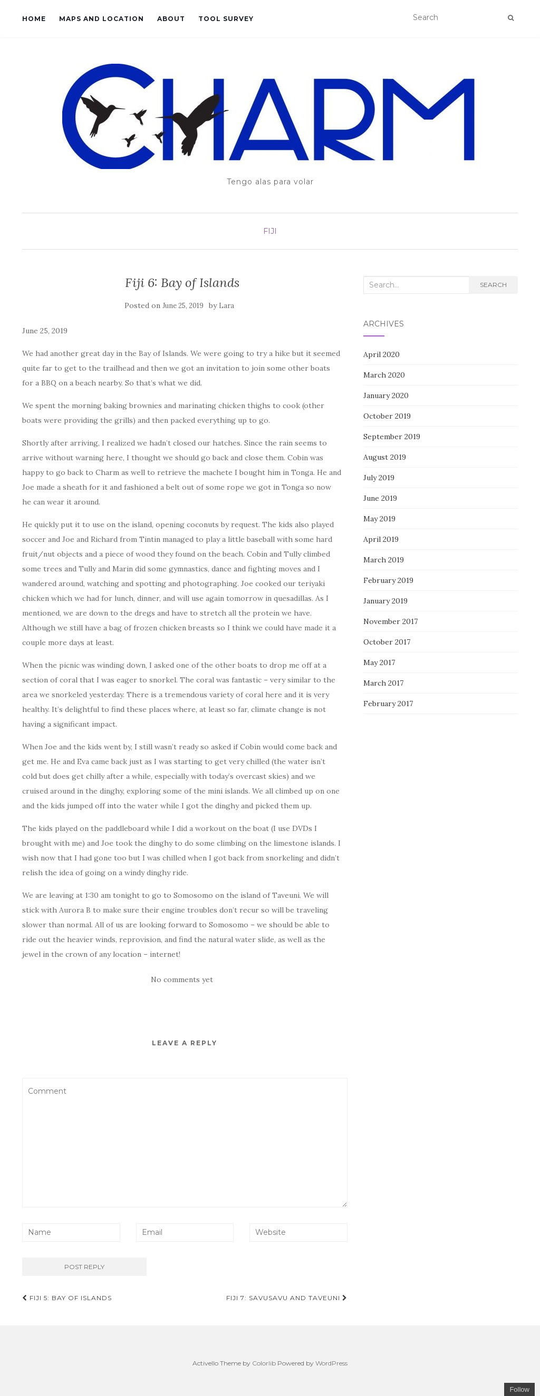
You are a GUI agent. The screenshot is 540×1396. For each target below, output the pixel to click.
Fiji (270, 231)
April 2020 (381, 354)
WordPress (331, 1363)
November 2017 (390, 621)
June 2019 (380, 498)
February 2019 (388, 580)
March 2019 (383, 560)
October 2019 (387, 416)
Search (493, 285)
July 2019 (378, 477)
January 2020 (386, 395)
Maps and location (101, 19)
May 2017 (379, 662)
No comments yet (182, 979)
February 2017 (388, 703)
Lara (226, 305)
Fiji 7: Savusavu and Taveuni (287, 1298)
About (171, 19)
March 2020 (384, 375)
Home (34, 19)
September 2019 (391, 436)
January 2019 (385, 601)
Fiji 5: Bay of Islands (67, 1298)
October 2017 (386, 642)
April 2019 (381, 539)
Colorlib (264, 1363)
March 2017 (383, 683)
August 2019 (384, 457)
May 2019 (379, 518)
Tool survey (226, 19)
